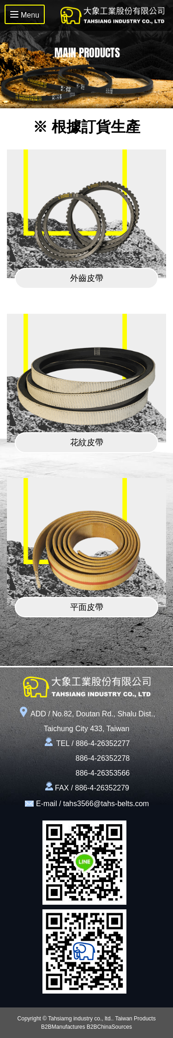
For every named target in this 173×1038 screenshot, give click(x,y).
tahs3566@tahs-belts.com (106, 804)
